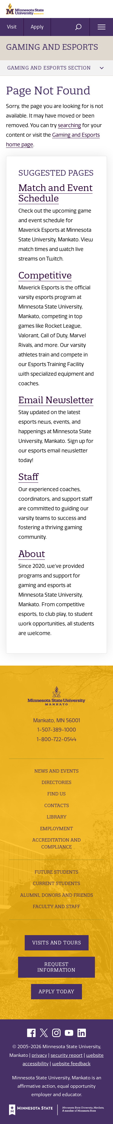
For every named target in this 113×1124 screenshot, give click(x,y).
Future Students (56, 872)
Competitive (45, 275)
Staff (28, 476)
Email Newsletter (55, 400)
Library (56, 817)
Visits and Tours (56, 943)
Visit (12, 27)
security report (67, 1055)
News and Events (56, 771)
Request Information (56, 967)
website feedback (71, 1063)
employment (56, 828)
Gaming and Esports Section (55, 68)
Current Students (56, 883)
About (31, 553)
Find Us (56, 794)
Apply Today (56, 991)
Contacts (56, 805)
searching (69, 125)
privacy (39, 1055)
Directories (56, 782)
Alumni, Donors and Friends (56, 895)
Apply (37, 27)
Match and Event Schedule (55, 193)
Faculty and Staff (56, 906)
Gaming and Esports (52, 47)
